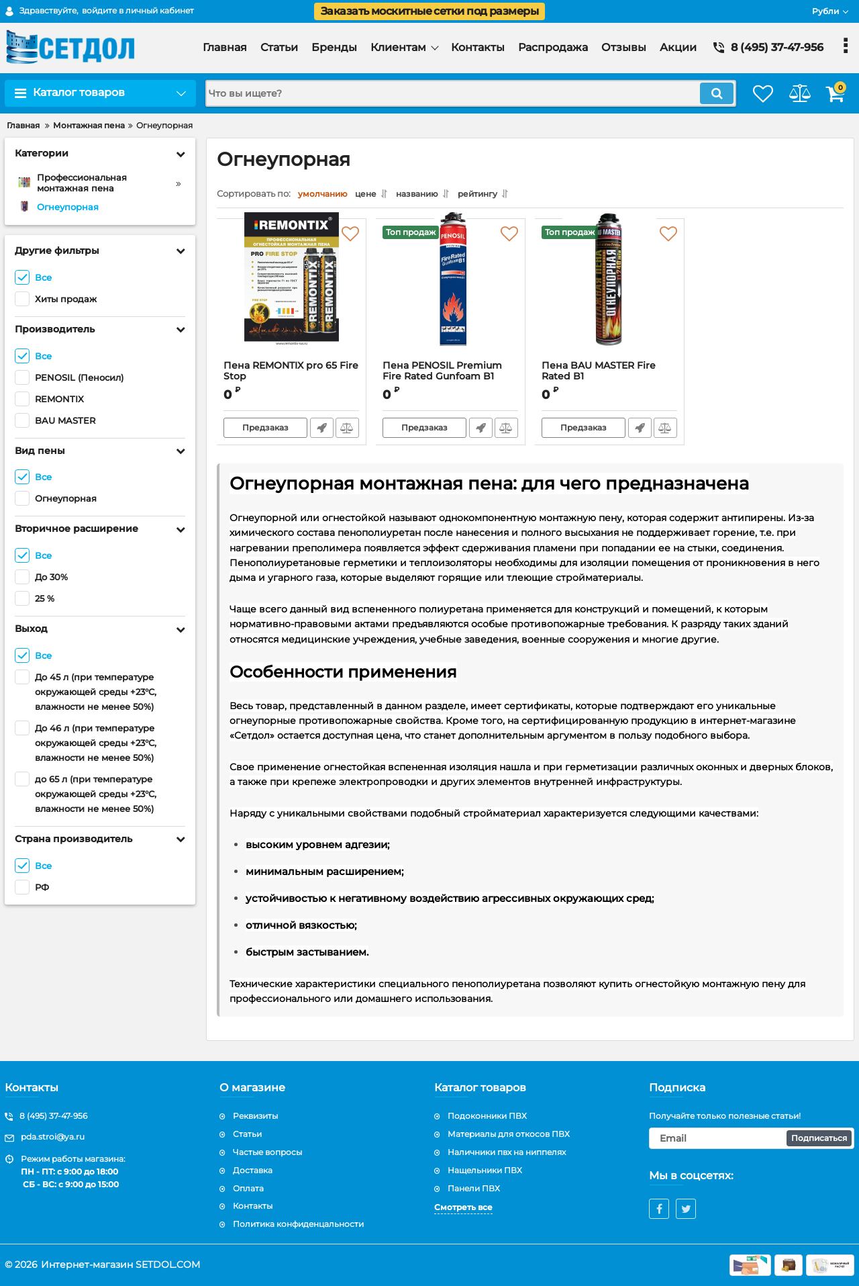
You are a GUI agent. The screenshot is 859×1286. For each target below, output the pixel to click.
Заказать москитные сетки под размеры (429, 11)
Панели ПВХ (474, 1188)
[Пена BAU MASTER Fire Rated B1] (609, 296)
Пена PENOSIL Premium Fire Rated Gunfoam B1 (450, 380)
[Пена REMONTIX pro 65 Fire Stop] (291, 296)
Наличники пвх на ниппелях (507, 1152)
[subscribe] (751, 1138)
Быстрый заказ (320, 431)
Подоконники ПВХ (487, 1116)
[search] (454, 93)
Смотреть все (463, 1207)
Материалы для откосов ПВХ (509, 1134)
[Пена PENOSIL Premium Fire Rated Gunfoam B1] (450, 296)
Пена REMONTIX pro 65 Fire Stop (291, 374)
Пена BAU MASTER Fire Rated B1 (609, 380)
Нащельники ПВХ (485, 1170)
